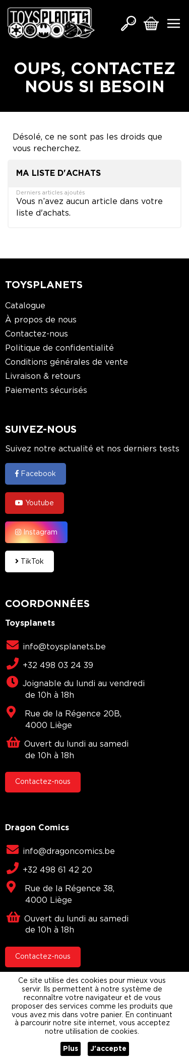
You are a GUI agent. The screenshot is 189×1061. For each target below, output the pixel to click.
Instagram (36, 532)
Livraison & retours (43, 376)
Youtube (34, 502)
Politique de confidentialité (59, 348)
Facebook (35, 473)
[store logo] (51, 23)
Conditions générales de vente (66, 362)
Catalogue (25, 306)
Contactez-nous (36, 334)
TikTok (29, 561)
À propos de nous (41, 320)
